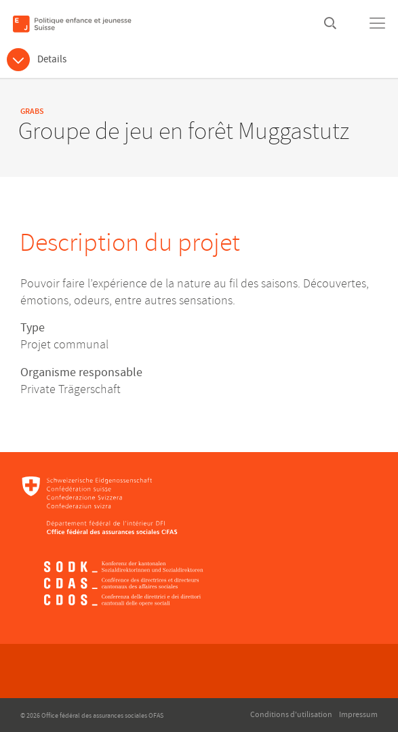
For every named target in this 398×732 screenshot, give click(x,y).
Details (51, 59)
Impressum (358, 715)
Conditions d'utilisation (291, 715)
